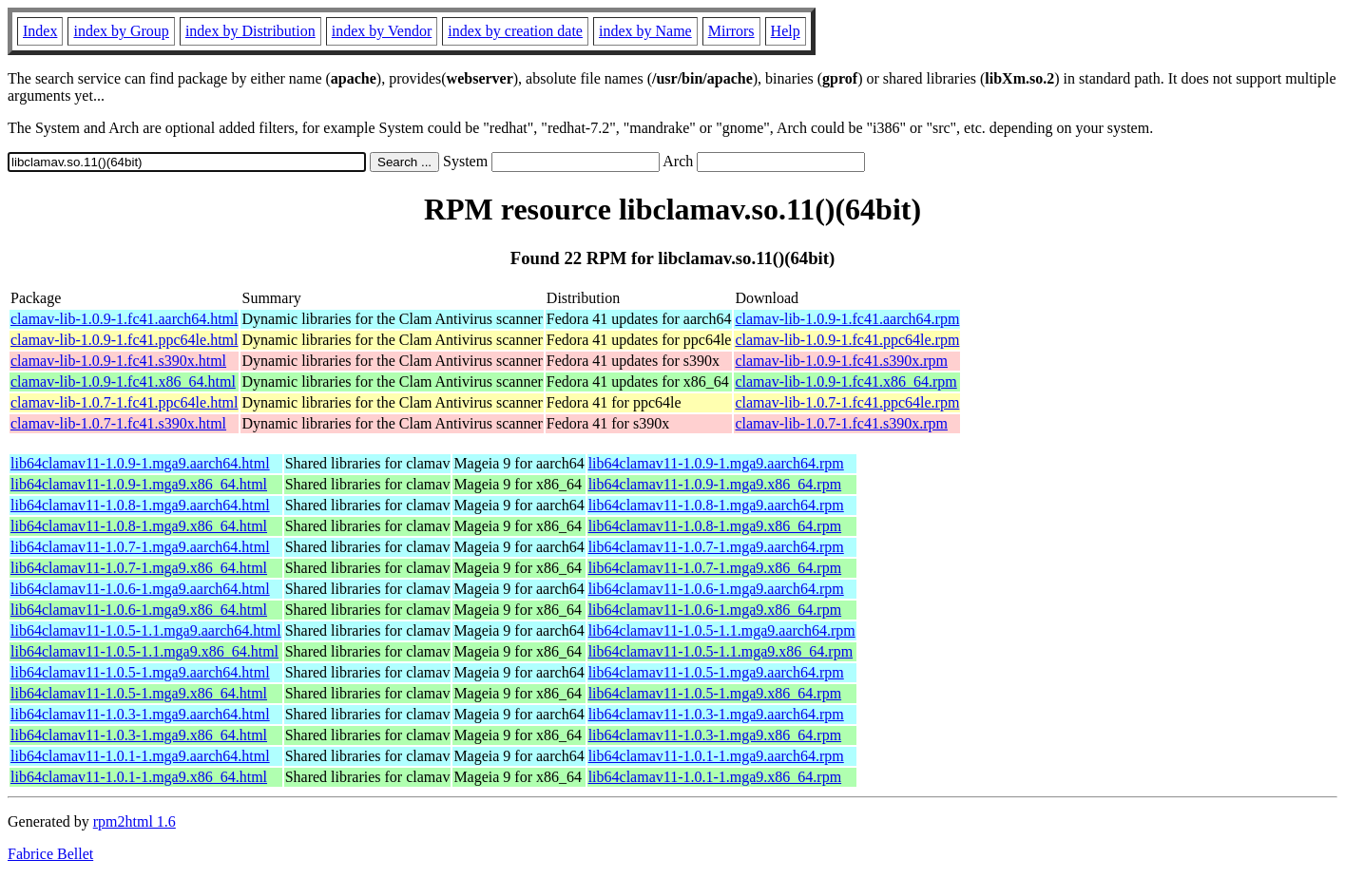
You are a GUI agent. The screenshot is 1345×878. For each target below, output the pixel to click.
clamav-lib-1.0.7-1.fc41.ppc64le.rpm (847, 402)
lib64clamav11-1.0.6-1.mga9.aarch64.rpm (716, 589)
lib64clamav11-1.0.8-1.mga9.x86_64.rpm (714, 526)
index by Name (645, 31)
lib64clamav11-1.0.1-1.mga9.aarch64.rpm (716, 756)
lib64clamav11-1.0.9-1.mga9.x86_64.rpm (714, 484)
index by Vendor (382, 31)
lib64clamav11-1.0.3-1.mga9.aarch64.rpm (716, 714)
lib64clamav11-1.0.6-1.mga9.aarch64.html (140, 589)
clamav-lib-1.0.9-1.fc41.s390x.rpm (841, 361)
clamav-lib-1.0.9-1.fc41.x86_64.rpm (845, 381)
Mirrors (731, 31)
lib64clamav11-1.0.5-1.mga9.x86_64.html (138, 693)
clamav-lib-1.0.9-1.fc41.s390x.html (118, 361)
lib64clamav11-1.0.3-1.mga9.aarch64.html (140, 714)
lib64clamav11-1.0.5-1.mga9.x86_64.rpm (714, 693)
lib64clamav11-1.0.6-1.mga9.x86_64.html (138, 609)
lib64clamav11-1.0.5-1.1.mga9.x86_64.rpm (720, 651)
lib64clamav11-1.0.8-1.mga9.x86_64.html (138, 526)
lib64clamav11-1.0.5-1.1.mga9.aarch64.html (145, 630)
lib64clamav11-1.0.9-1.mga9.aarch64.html (140, 463)
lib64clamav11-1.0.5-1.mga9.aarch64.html (140, 672)
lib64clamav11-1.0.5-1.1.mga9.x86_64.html (144, 651)
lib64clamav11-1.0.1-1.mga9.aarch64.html (140, 756)
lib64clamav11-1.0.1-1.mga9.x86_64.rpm (714, 777)
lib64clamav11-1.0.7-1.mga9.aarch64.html (140, 547)
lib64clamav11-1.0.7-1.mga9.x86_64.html (138, 568)
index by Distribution (250, 31)
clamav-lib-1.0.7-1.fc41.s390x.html (118, 423)
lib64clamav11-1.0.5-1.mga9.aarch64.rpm (716, 672)
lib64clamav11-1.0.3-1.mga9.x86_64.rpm (714, 735)
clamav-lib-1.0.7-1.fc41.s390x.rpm (841, 423)
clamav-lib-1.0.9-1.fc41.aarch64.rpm (847, 319)
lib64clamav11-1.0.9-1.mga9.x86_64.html (138, 484)
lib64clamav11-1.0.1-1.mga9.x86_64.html (138, 777)
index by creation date (515, 31)
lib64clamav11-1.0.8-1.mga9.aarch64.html (140, 505)
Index (40, 31)
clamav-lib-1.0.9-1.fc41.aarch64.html (124, 319)
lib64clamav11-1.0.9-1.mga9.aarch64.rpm (716, 463)
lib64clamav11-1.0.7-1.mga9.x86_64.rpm (714, 568)
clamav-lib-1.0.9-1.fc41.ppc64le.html (124, 340)
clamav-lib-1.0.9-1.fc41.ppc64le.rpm (847, 340)
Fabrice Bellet (50, 854)
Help (785, 31)
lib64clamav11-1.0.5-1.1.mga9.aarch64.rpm (721, 630)
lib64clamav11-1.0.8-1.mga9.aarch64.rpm (716, 505)
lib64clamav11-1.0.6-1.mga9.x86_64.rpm (714, 609)
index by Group (120, 31)
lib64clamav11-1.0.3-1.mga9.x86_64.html (138, 735)
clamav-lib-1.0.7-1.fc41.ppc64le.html (124, 402)
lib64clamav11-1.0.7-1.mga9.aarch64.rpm (716, 547)
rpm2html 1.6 (134, 821)
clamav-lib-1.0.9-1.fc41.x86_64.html (123, 381)
